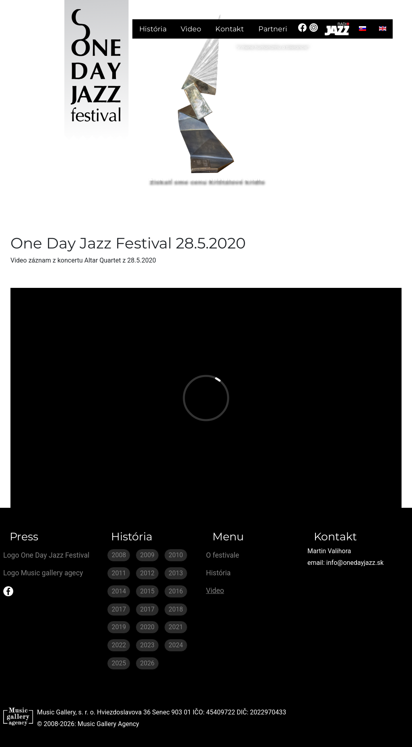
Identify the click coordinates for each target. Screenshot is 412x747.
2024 (176, 645)
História (153, 29)
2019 (118, 627)
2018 (176, 609)
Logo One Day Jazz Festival (46, 555)
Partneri (272, 29)
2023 (147, 645)
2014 (118, 591)
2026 (147, 663)
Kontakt (229, 29)
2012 (147, 573)
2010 (176, 555)
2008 (118, 555)
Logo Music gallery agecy (43, 573)
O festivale (222, 555)
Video (191, 29)
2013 (176, 573)
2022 (118, 645)
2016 (176, 591)
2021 (176, 627)
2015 (147, 591)
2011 (118, 573)
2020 (147, 627)
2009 (147, 555)
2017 (118, 609)
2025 (118, 663)
